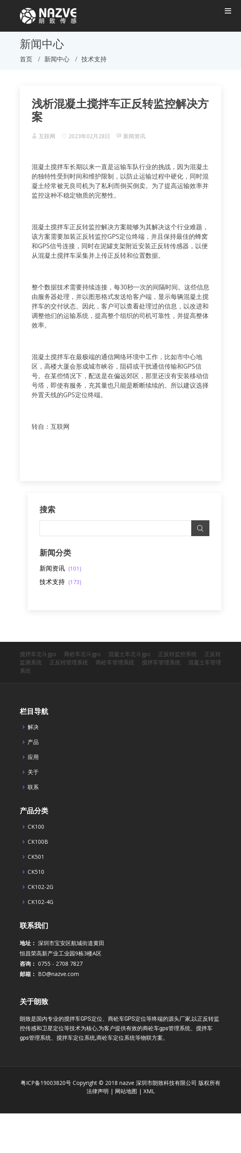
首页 (26, 59)
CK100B (38, 861)
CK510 (36, 891)
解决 (33, 747)
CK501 (36, 876)
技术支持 (60, 581)
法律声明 (98, 1111)
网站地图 (126, 1111)
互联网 (47, 136)
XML (149, 1111)
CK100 (36, 846)
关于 (33, 792)
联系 (33, 807)
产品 (33, 762)
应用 (33, 777)
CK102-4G (40, 922)
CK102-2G (40, 906)
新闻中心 (57, 59)
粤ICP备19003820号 (46, 1102)
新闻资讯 (134, 136)
